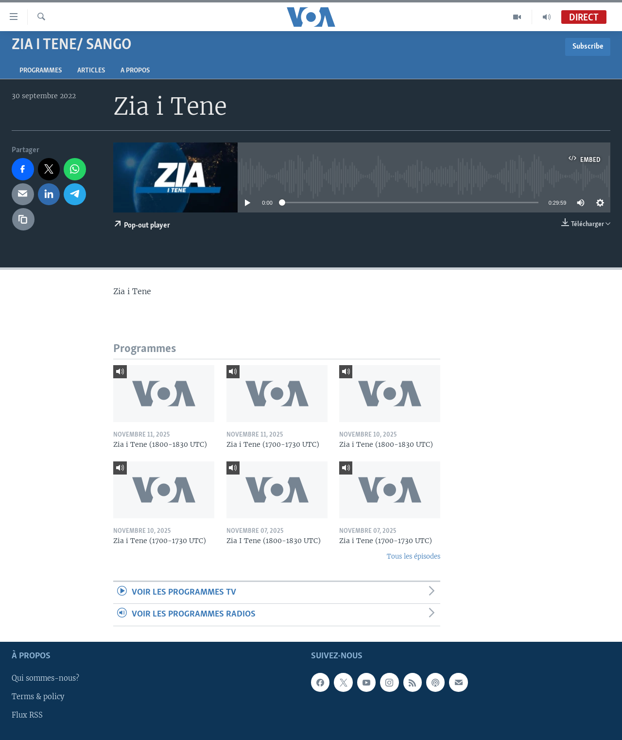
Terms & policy (38, 696)
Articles (91, 70)
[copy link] (23, 219)
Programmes (40, 70)
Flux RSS (27, 715)
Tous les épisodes (413, 556)
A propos (135, 70)
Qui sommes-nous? (45, 678)
